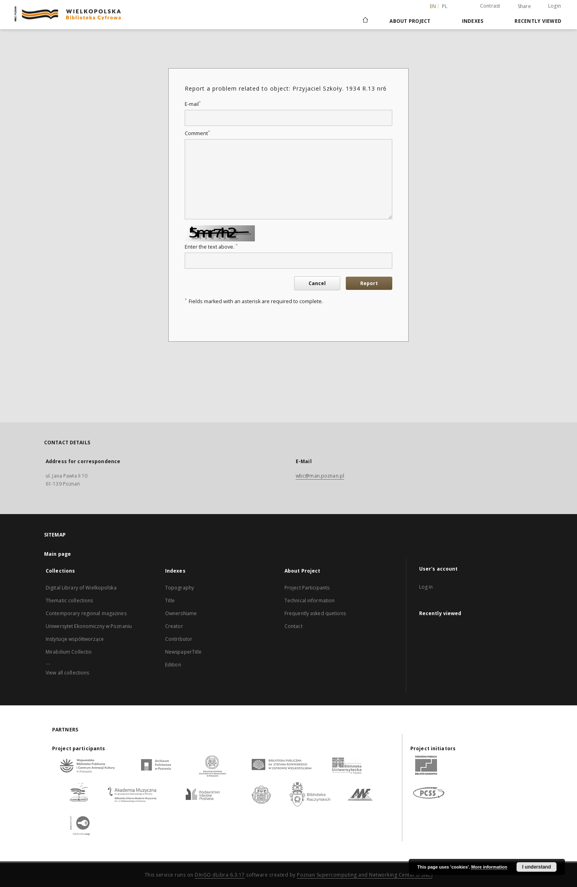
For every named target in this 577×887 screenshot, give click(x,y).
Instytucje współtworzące (75, 639)
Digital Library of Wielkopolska (81, 587)
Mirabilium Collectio (69, 651)
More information (489, 867)
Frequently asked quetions (315, 613)
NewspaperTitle (183, 651)
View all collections (67, 672)
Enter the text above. (211, 246)
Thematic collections (69, 600)
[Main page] (365, 21)
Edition (173, 664)
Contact (293, 626)
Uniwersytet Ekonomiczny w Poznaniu (89, 626)
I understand (536, 867)
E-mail (193, 104)
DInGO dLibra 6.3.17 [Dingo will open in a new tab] (220, 874)
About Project (409, 21)
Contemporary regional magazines (86, 613)
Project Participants (306, 587)
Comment (197, 133)
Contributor (178, 639)
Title (170, 600)
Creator (174, 626)
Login (554, 5)
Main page (57, 554)
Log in (426, 586)
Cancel (317, 283)
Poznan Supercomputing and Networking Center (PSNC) (364, 874)
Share (524, 6)
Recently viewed (537, 21)
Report (369, 283)
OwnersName (181, 613)
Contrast (490, 5)
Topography (179, 587)
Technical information (309, 600)
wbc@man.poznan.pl (320, 475)
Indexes (473, 21)
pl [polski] (445, 6)
